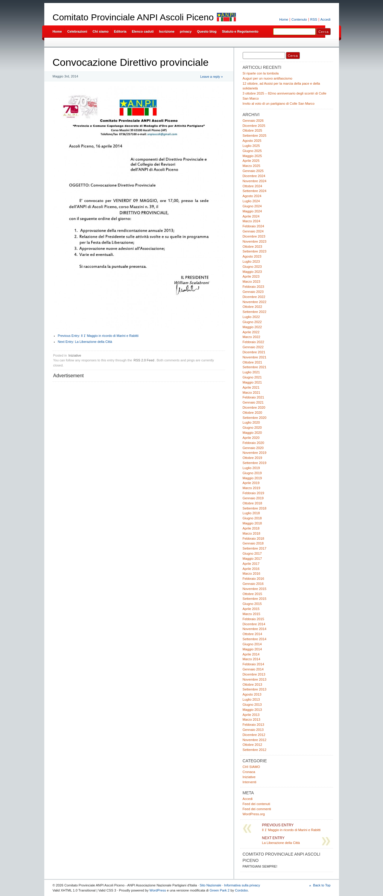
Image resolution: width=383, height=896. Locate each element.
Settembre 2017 (255, 548)
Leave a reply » (211, 76)
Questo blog (206, 31)
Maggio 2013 (252, 709)
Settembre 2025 (255, 135)
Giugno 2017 (252, 553)
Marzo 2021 (251, 392)
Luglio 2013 (251, 699)
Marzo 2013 (251, 719)
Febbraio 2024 (253, 226)
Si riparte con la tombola (261, 73)
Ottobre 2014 (252, 634)
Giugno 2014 (252, 644)
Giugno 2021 (252, 377)
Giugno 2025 (252, 151)
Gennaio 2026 (253, 120)
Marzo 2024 (251, 221)
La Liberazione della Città (85, 341)
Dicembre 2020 (254, 407)
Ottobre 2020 (252, 412)
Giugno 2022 (252, 322)
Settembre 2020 (255, 417)
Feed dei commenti (257, 809)
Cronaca (249, 772)
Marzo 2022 (251, 337)
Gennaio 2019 (253, 498)
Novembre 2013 (255, 679)
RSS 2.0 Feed (143, 360)
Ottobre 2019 (252, 458)
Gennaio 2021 (253, 402)
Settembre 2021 (255, 367)
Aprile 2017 (251, 563)
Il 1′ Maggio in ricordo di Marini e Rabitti (98, 335)
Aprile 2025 (251, 160)
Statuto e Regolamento (240, 31)
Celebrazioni (77, 31)
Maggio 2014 (252, 649)
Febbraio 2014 (253, 664)
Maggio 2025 (252, 156)
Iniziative (74, 355)
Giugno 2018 (252, 518)
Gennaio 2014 (253, 669)
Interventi (249, 782)
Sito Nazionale (210, 885)
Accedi (325, 19)
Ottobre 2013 (252, 684)
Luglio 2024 (251, 201)
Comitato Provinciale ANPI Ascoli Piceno (133, 17)
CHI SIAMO (251, 767)
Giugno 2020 (252, 427)
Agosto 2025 (252, 140)
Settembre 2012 (255, 750)
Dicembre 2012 (254, 735)
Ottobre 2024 (252, 186)
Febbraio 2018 (253, 538)
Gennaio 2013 (253, 729)
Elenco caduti (143, 31)
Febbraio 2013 (253, 724)
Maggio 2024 (252, 211)
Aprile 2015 (251, 609)
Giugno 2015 (252, 604)
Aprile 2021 (251, 387)
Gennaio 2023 (253, 291)
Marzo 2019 (251, 488)
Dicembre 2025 (254, 125)
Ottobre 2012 (252, 744)
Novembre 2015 (255, 589)
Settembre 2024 (255, 191)
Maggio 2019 (252, 478)
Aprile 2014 (251, 654)
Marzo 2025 (251, 166)
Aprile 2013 (251, 715)
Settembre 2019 (255, 463)
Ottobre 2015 (252, 594)
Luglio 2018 (251, 513)
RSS (313, 19)
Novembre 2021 (255, 357)
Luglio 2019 (251, 468)
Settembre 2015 (255, 598)
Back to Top (321, 885)
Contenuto (299, 19)
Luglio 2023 (251, 261)
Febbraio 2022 (253, 342)
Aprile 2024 (251, 216)
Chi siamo (100, 31)
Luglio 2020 (251, 422)
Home (283, 19)
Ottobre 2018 (252, 503)
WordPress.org (254, 814)
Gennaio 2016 (253, 583)
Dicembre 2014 (254, 624)
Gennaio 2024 (253, 231)
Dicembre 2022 (254, 297)
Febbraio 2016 (253, 578)
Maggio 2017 (252, 558)
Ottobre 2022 (252, 306)
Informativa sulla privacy (242, 885)
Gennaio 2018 (253, 543)
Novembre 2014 (255, 629)
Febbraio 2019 (253, 493)
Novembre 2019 (255, 452)
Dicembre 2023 (254, 236)
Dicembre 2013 (254, 674)
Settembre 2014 (255, 639)
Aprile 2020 (251, 437)
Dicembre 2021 (254, 352)
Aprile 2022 (251, 332)
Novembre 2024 (255, 181)
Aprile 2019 (251, 483)
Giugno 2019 (252, 473)
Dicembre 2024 (254, 176)
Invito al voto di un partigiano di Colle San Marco (278, 103)
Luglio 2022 (251, 317)
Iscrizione (166, 31)
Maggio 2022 (252, 327)
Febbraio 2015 (253, 619)
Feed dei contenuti (256, 804)
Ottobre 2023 (252, 246)
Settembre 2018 (255, 508)
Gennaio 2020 (253, 448)
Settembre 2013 (255, 689)
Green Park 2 (219, 890)
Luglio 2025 (251, 145)
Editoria (120, 31)
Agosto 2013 (252, 694)
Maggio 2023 (252, 271)
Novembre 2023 (255, 241)
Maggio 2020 (252, 432)
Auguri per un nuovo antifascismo (267, 78)
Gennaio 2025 (253, 171)
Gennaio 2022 (253, 347)
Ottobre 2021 (252, 362)
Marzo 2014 (251, 659)
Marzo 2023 (251, 281)
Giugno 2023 (252, 266)
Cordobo (241, 890)
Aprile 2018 (251, 528)
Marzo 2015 (251, 614)
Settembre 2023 (255, 251)
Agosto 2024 (252, 196)
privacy (186, 31)
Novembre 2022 (255, 302)
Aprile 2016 (251, 569)
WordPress (158, 890)
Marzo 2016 (251, 573)
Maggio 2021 (252, 382)
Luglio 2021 (251, 372)
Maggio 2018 (252, 523)
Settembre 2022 (255, 312)
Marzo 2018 (251, 533)
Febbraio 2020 (253, 443)
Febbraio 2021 (253, 397)
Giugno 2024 (252, 206)
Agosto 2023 (252, 256)
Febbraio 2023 (253, 286)
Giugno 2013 (252, 704)
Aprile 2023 (251, 276)
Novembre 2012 (255, 740)
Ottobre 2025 (252, 130)
